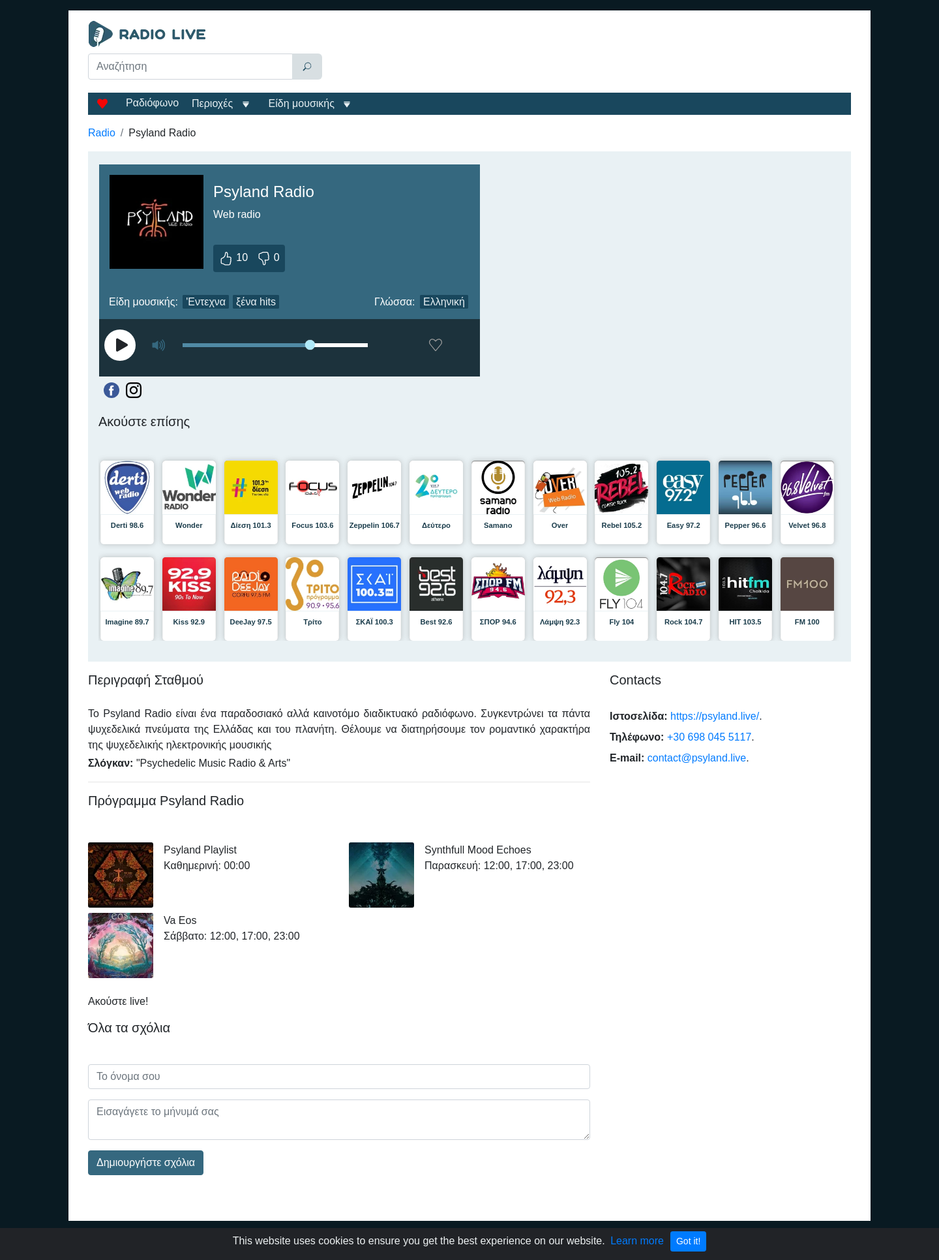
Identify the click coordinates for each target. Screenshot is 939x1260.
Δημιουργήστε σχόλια (146, 1162)
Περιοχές (214, 103)
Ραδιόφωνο (152, 102)
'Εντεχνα (206, 301)
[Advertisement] (589, 53)
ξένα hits (256, 301)
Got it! (688, 1241)
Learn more (637, 1240)
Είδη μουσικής (302, 103)
